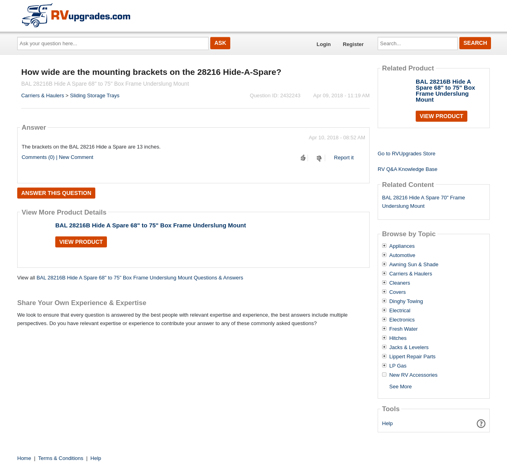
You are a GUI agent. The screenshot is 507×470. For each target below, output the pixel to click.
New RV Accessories (413, 375)
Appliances (402, 246)
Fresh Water (403, 329)
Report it (344, 157)
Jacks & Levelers (409, 347)
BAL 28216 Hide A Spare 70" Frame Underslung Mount (423, 202)
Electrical (399, 310)
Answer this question (56, 193)
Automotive (402, 255)
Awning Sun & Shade (414, 264)
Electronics (402, 320)
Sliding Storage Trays (95, 95)
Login (324, 44)
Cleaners (399, 283)
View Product (81, 242)
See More (400, 387)
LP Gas (397, 366)
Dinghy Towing (406, 301)
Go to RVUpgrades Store (406, 154)
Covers (397, 292)
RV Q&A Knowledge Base (407, 169)
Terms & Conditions (60, 458)
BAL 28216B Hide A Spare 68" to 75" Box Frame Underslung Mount (150, 225)
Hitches (397, 338)
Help (387, 423)
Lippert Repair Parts (412, 357)
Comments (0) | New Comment (57, 157)
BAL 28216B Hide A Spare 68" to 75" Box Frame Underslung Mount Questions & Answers (139, 278)
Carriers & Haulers (42, 95)
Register (353, 44)
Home (24, 458)
